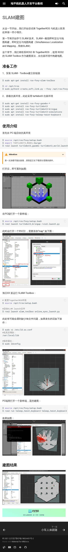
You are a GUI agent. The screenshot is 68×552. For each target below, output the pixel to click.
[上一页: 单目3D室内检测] (4, 528)
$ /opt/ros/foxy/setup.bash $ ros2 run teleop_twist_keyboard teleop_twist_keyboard (34, 409)
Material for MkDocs (20, 541)
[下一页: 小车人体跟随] (52, 528)
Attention (13, 154)
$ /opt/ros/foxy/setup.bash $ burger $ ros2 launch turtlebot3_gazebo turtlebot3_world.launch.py (35, 143)
